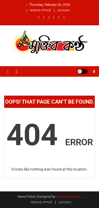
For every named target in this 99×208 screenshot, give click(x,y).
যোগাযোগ (63, 10)
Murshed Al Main (68, 197)
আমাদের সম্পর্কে (40, 10)
